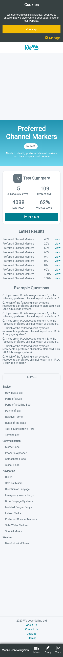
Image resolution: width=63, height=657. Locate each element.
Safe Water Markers (17, 525)
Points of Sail (13, 410)
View (57, 239)
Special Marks (13, 531)
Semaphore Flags (15, 459)
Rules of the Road (15, 422)
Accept (31, 29)
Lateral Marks (13, 513)
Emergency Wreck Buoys (19, 495)
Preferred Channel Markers (21, 519)
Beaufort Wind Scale (17, 543)
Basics (7, 386)
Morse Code (12, 447)
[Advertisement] (31, 86)
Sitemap (31, 638)
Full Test (32, 377)
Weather (7, 537)
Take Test (31, 217)
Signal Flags (12, 465)
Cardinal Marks (14, 483)
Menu (36, 650)
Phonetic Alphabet (16, 453)
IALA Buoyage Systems (19, 501)
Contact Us (31, 629)
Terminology (12, 434)
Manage (52, 38)
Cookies (31, 633)
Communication (11, 441)
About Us (31, 625)
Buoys (8, 477)
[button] (32, 51)
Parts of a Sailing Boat (18, 404)
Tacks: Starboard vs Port (19, 428)
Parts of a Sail (13, 398)
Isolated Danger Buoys (18, 507)
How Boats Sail (14, 392)
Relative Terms (14, 416)
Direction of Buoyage (17, 489)
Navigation (9, 471)
